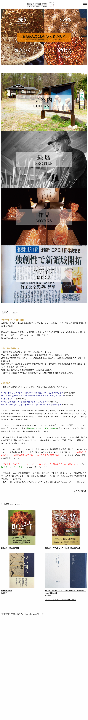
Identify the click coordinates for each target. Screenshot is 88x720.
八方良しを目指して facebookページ (60, 599)
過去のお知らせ (80, 491)
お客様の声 (5, 383)
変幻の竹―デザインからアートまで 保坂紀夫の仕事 (62, 548)
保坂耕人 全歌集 (6, 591)
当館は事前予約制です (10, 348)
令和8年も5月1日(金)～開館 (12, 319)
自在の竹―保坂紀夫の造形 (10, 548)
